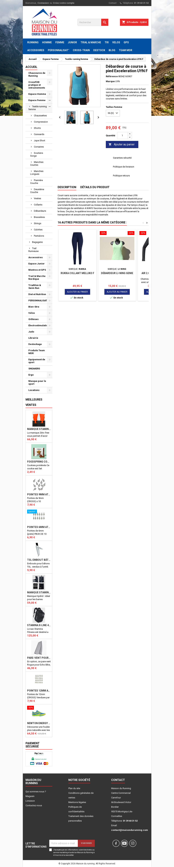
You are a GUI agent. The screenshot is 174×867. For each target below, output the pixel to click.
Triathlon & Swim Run (34, 286)
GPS (126, 42)
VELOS (116, 42)
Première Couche (36, 181)
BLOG (112, 50)
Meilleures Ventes (34, 402)
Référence (112, 76)
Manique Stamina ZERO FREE (39, 429)
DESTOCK (99, 50)
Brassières (39, 217)
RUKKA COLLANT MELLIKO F (77, 273)
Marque (110, 81)
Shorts (37, 128)
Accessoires (35, 257)
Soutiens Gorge (36, 154)
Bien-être (33, 306)
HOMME (47, 42)
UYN (117, 81)
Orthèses (33, 319)
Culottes (38, 229)
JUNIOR (72, 42)
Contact (113, 3)
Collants (38, 204)
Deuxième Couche (37, 190)
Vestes (37, 198)
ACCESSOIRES (35, 50)
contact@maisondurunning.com (129, 830)
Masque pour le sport (37, 382)
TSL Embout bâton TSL (39, 559)
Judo (31, 331)
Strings (37, 223)
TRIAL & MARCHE (90, 42)
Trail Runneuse (33, 249)
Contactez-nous (34, 805)
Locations (33, 390)
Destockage (35, 344)
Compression (41, 121)
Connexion (43, 3)
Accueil (31, 67)
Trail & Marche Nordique (37, 277)
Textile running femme (37, 108)
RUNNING (33, 42)
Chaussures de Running (36, 74)
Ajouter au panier (122, 144)
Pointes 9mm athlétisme (39, 494)
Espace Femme (37, 100)
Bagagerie (37, 242)
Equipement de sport (36, 361)
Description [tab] (67, 187)
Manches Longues (36, 172)
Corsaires (39, 146)
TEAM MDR (125, 50)
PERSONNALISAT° (58, 50)
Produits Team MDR (36, 352)
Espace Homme (37, 94)
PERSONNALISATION (39, 300)
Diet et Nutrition (37, 294)
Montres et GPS (37, 270)
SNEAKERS (34, 368)
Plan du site (74, 788)
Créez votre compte (63, 3)
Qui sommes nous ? (36, 791)
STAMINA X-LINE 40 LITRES (39, 625)
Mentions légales (77, 802)
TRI (107, 42)
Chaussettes (40, 115)
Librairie (33, 338)
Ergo (31, 374)
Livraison (30, 800)
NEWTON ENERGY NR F (39, 723)
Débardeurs (40, 211)
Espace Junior (36, 263)
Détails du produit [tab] (95, 187)
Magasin (30, 796)
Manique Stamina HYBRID (39, 592)
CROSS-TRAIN (81, 50)
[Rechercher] (92, 22)
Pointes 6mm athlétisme (39, 527)
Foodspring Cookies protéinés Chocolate (39, 461)
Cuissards (39, 134)
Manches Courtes (36, 163)
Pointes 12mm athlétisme (39, 690)
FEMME (59, 42)
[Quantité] (122, 135)
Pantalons (39, 235)
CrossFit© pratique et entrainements (36, 85)
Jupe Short (39, 140)
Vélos (31, 313)
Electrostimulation (38, 325)
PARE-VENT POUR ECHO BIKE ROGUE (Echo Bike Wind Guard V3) (39, 657)
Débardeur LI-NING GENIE (117, 273)
